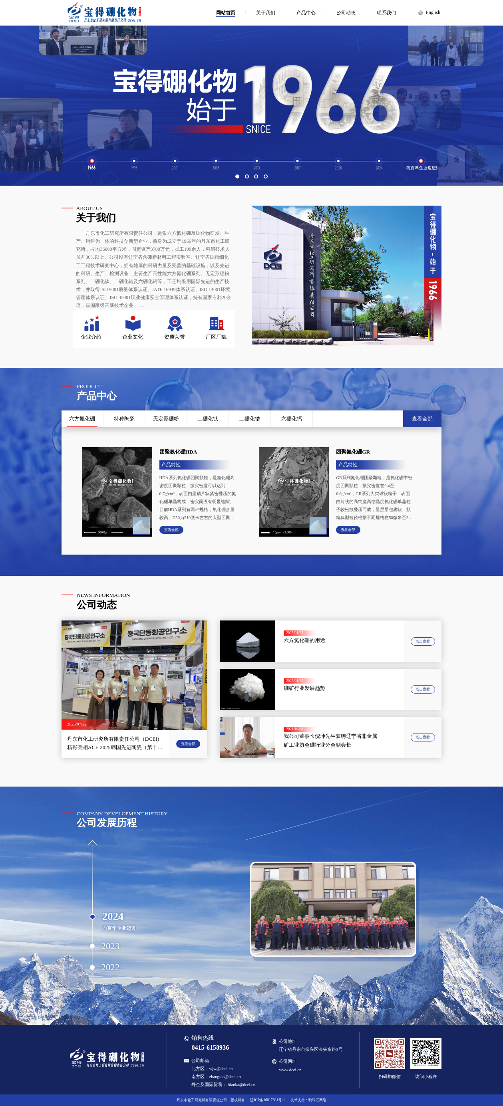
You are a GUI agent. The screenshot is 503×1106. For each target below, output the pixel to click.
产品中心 (306, 13)
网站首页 (225, 13)
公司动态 (346, 13)
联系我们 (386, 13)
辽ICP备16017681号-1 (267, 1100)
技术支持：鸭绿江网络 (308, 1100)
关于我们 (265, 13)
